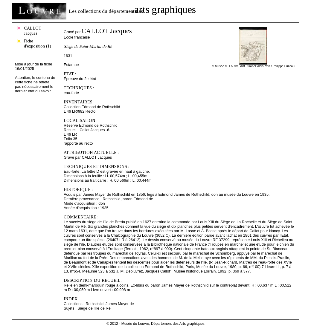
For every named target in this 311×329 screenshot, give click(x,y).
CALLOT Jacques (32, 31)
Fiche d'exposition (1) (37, 43)
